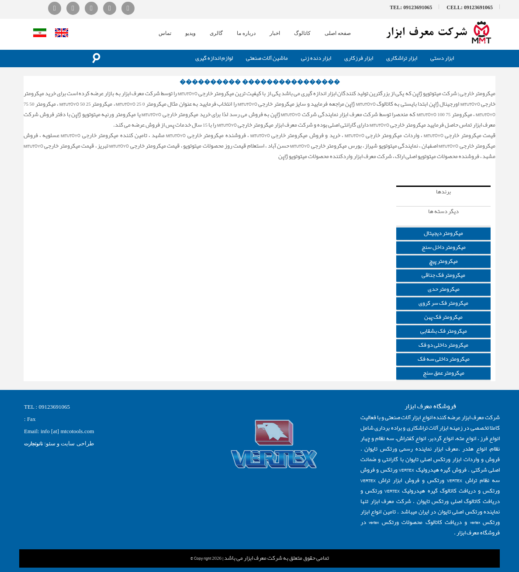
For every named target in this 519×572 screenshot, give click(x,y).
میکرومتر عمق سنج (443, 373)
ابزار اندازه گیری (477, 167)
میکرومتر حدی (444, 289)
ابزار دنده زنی (316, 58)
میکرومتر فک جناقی (443, 275)
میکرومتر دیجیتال (443, 233)
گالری (216, 33)
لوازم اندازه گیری (214, 58)
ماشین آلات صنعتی (267, 58)
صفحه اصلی (338, 33)
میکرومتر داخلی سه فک (444, 359)
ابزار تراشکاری (401, 58)
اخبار (275, 33)
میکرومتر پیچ (443, 261)
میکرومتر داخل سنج (444, 247)
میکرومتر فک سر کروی (443, 303)
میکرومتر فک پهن (443, 317)
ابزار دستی (442, 58)
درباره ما (246, 33)
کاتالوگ (302, 33)
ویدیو (190, 33)
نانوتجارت (33, 443)
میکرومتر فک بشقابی (443, 331)
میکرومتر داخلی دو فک (443, 345)
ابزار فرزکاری (358, 58)
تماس (165, 33)
